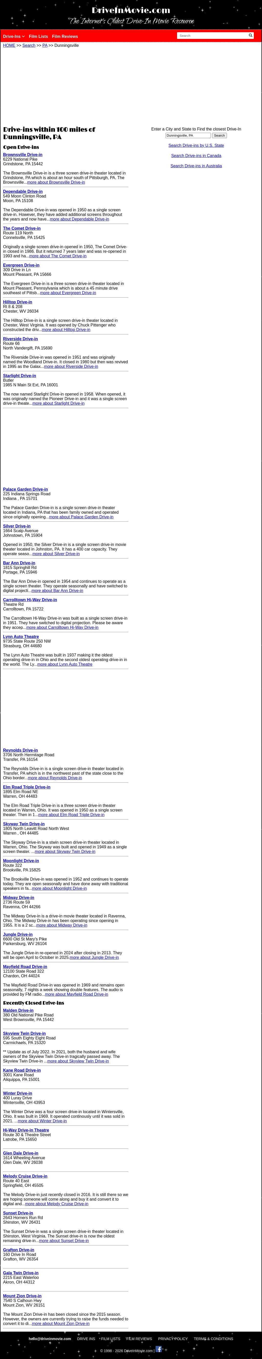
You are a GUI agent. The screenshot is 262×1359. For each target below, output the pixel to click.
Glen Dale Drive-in (20, 1153)
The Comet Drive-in (22, 228)
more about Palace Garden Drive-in (81, 517)
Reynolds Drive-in (20, 750)
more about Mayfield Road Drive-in (76, 994)
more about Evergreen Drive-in (68, 293)
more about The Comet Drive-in (57, 256)
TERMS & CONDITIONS (213, 1339)
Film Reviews (65, 36)
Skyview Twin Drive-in (24, 1033)
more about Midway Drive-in (61, 925)
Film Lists (38, 36)
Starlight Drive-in (19, 376)
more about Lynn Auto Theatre (64, 664)
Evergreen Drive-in (21, 265)
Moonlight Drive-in (21, 861)
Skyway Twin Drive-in (24, 824)
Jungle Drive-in (18, 934)
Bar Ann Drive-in (19, 563)
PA (44, 45)
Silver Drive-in (17, 526)
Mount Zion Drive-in (22, 1296)
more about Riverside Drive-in (71, 366)
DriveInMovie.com (131, 11)
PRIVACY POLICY (173, 1339)
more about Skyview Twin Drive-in (78, 1061)
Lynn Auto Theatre (21, 636)
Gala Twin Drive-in (20, 1273)
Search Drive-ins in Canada (196, 156)
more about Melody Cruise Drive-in (56, 1204)
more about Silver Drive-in (56, 554)
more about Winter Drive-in (42, 1121)
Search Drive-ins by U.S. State (196, 145)
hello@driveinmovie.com (50, 1339)
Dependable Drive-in (23, 191)
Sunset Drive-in (18, 1213)
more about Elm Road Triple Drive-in (71, 815)
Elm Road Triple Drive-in (26, 787)
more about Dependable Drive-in (79, 219)
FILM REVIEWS (139, 1339)
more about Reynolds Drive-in (55, 778)
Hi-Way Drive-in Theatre (26, 1130)
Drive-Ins (14, 36)
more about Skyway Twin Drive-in (65, 851)
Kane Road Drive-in (22, 1070)
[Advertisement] (66, 86)
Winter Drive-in (17, 1093)
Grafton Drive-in (18, 1250)
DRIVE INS (86, 1339)
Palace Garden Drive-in (25, 489)
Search (29, 45)
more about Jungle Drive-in (94, 957)
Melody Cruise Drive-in (25, 1176)
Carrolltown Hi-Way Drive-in (30, 600)
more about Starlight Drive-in (58, 403)
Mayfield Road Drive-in (25, 967)
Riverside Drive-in (20, 339)
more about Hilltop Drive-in (66, 329)
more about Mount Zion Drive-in (61, 1323)
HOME (9, 45)
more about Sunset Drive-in (64, 1241)
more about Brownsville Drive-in (56, 182)
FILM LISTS (111, 1339)
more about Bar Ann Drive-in (57, 590)
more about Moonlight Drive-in (59, 888)
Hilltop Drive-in (17, 302)
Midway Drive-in (18, 897)
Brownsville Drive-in (22, 154)
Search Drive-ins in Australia (196, 166)
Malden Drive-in (18, 1010)
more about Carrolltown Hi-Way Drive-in (62, 627)
